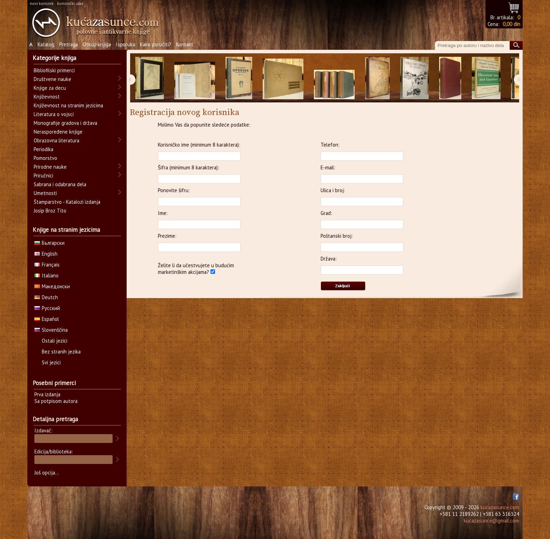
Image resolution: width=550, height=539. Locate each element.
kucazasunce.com (500, 507)
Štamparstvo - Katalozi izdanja (67, 201)
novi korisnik (42, 3)
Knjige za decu (50, 88)
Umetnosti (45, 193)
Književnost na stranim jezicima (68, 105)
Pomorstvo (45, 158)
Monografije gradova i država (65, 123)
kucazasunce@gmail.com (491, 520)
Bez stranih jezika (61, 351)
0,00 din (511, 24)
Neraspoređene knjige (58, 131)
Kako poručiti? (155, 44)
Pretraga (68, 44)
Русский (47, 308)
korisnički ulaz (70, 3)
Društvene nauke (52, 79)
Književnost (47, 96)
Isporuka (125, 44)
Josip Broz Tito (50, 210)
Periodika (43, 149)
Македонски (52, 286)
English (46, 253)
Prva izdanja (47, 394)
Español (46, 319)
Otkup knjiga (97, 44)
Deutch (46, 297)
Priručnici (43, 175)
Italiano (46, 275)
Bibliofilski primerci (54, 70)
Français (47, 264)
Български (49, 243)
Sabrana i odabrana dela (60, 184)
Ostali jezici (54, 340)
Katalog (46, 44)
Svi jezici (51, 362)
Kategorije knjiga (54, 58)
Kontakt (184, 44)
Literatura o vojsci (54, 114)
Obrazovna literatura (56, 140)
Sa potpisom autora (56, 401)
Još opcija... (46, 472)
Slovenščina (51, 329)
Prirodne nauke (50, 166)
